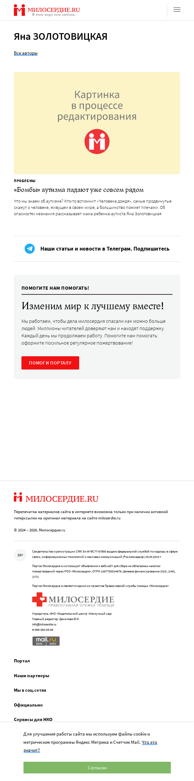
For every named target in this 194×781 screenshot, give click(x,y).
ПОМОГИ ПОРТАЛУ (50, 363)
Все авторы (26, 53)
